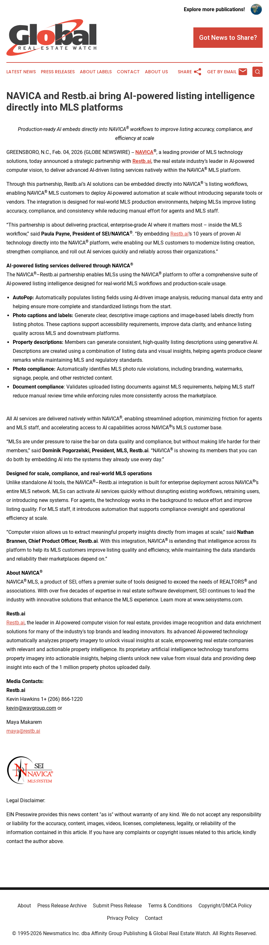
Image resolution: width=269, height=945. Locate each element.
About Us (156, 72)
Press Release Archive (61, 906)
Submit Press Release (117, 906)
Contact (128, 72)
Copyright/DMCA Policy (225, 906)
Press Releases (58, 72)
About (24, 906)
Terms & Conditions (170, 906)
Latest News (21, 72)
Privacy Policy (122, 918)
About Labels (96, 72)
